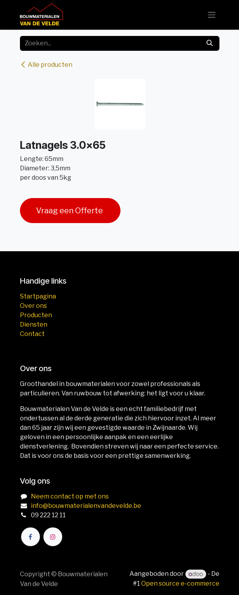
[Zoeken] (209, 43)
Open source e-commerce (180, 583)
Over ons (33, 305)
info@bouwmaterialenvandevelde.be (86, 505)
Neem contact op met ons (70, 496)
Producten (36, 315)
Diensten (33, 324)
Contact (32, 334)
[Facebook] (30, 536)
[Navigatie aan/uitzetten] (211, 15)
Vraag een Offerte (70, 210)
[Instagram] (52, 536)
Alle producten (46, 64)
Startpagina (38, 296)
